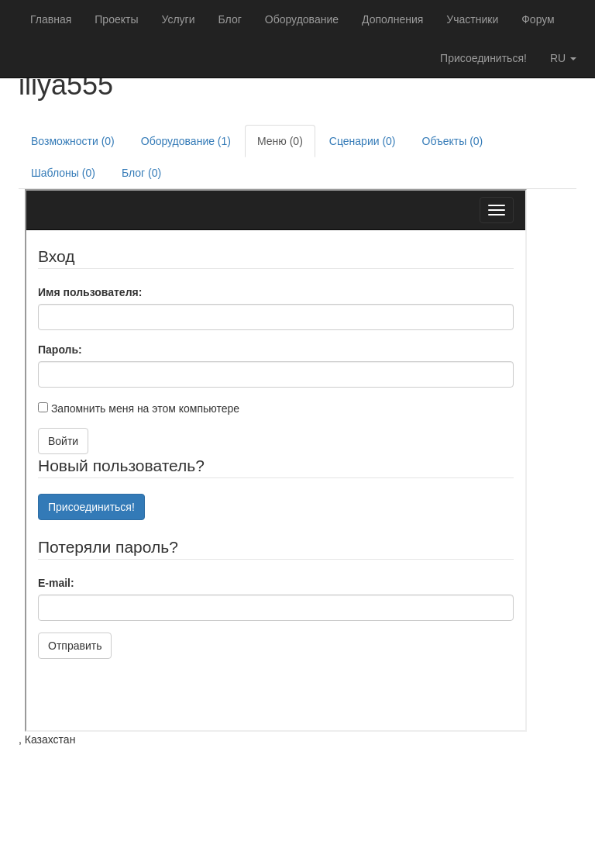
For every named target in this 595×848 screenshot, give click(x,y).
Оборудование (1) (186, 141)
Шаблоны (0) (63, 173)
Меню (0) (280, 141)
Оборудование (302, 19)
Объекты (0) (452, 141)
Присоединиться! (483, 58)
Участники (472, 19)
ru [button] (563, 58)
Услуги (177, 19)
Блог (230, 19)
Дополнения (392, 19)
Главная (50, 19)
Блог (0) (141, 173)
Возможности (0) (73, 141)
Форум (538, 19)
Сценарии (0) (362, 141)
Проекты (116, 19)
